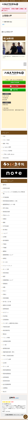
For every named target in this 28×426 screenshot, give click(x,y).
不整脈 (4, 247)
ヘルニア (5, 233)
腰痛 (4, 222)
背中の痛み (6, 208)
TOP (4, 136)
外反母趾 (5, 316)
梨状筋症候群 (6, 211)
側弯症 (4, 258)
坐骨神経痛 (6, 377)
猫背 (4, 276)
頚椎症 (4, 219)
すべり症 (5, 262)
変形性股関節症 (7, 373)
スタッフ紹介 (6, 140)
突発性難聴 (6, 298)
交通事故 (5, 388)
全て (3, 24)
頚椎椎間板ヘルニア (8, 280)
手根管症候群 (6, 326)
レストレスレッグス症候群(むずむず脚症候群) (14, 192)
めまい (4, 290)
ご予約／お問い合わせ (8, 154)
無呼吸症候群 (6, 348)
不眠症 (4, 244)
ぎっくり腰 (6, 269)
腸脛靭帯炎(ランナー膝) (9, 204)
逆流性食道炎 (6, 380)
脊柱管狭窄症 (6, 330)
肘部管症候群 (6, 188)
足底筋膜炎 (6, 319)
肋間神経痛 (6, 308)
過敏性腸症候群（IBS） (9, 352)
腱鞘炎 (4, 251)
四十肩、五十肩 (7, 301)
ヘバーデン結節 (7, 359)
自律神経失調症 (7, 341)
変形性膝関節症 (7, 370)
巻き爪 (4, 391)
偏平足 (4, 184)
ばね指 (4, 362)
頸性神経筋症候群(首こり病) (10, 201)
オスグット (6, 312)
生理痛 (4, 236)
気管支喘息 (6, 272)
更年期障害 (6, 240)
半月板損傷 (6, 197)
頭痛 (4, 287)
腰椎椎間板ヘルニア (8, 254)
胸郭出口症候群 (7, 305)
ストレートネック (7, 265)
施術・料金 (6, 143)
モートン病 (6, 366)
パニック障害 (6, 337)
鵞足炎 (4, 334)
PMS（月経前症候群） (9, 355)
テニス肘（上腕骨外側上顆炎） (11, 323)
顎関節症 (5, 283)
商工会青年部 (8, 38)
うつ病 (4, 344)
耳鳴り (4, 294)
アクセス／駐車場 (7, 150)
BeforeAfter (6, 157)
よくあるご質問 (7, 147)
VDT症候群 (6, 226)
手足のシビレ (6, 215)
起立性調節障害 (7, 384)
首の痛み (5, 229)
